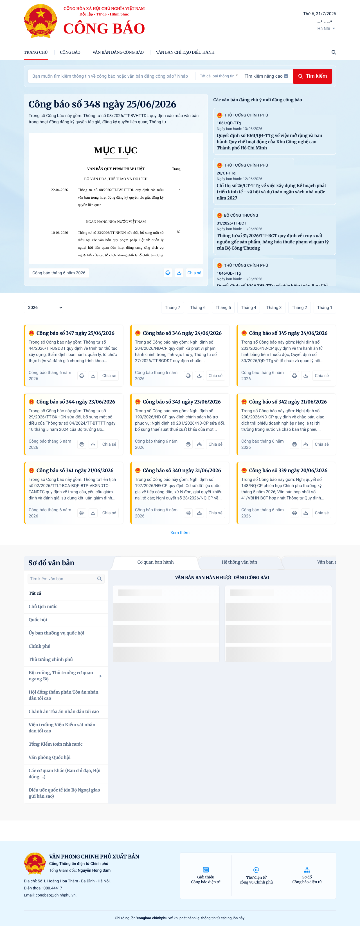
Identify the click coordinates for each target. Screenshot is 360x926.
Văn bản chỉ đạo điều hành (185, 52)
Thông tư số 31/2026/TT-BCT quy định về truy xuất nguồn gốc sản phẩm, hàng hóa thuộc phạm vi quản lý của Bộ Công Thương (273, 242)
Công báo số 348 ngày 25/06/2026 (102, 104)
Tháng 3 (274, 307)
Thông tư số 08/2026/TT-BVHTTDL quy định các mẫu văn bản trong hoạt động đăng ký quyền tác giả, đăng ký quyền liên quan (121, 197)
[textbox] (219, 76)
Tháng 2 (299, 307)
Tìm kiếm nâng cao (266, 76)
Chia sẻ (194, 272)
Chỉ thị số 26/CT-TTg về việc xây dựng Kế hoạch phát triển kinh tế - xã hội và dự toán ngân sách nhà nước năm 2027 (271, 192)
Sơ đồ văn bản (51, 563)
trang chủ (36, 52)
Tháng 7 (172, 307)
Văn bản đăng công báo (118, 52)
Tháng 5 (223, 307)
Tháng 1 (324, 307)
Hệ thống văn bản (239, 562)
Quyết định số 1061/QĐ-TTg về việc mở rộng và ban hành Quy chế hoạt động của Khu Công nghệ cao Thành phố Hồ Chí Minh (269, 142)
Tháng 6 (198, 307)
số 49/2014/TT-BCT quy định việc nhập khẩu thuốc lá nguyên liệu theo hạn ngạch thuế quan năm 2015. (164, 612)
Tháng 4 (248, 307)
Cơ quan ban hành (156, 562)
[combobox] (219, 76)
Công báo (70, 52)
